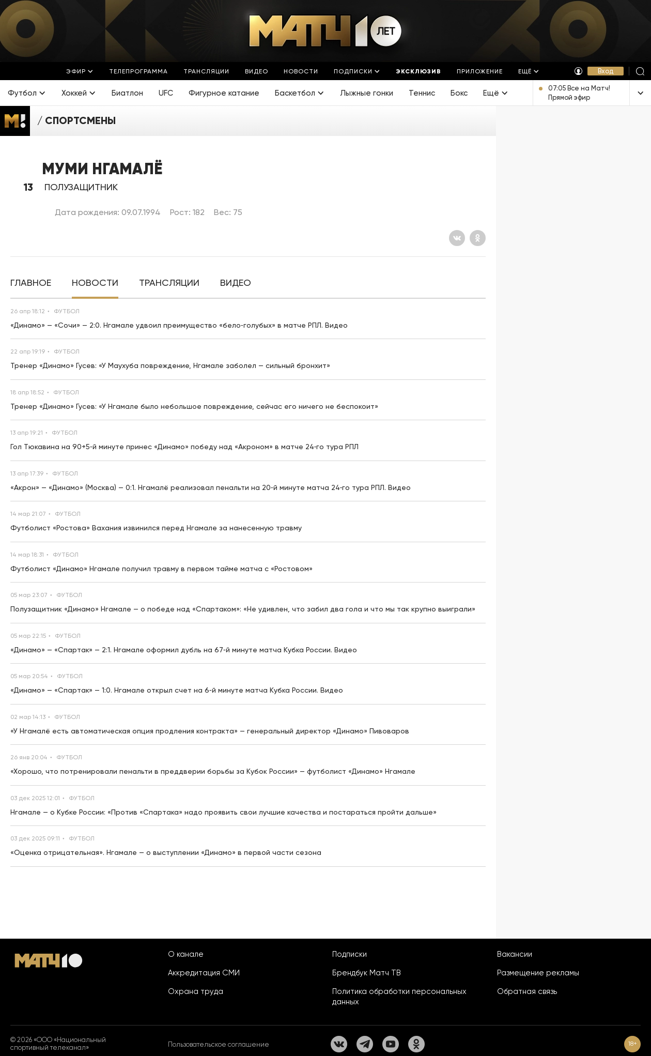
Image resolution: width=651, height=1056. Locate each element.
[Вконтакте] (457, 238)
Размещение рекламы (538, 972)
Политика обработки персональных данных (399, 996)
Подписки (349, 954)
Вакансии (514, 954)
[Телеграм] (365, 1044)
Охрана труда (195, 991)
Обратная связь (527, 991)
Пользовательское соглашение (218, 1044)
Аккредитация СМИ (204, 972)
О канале (186, 954)
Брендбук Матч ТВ (366, 972)
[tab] (30, 283)
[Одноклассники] (478, 238)
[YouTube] (390, 1044)
